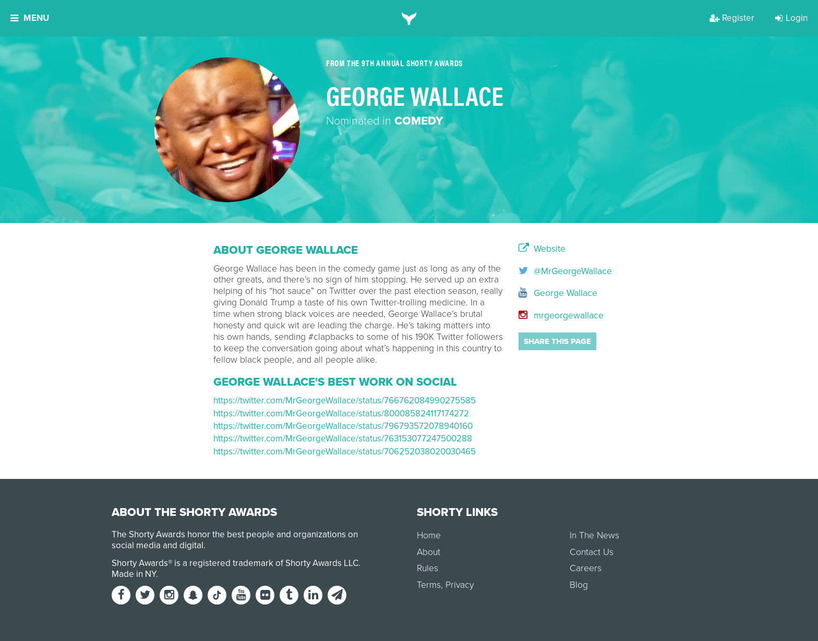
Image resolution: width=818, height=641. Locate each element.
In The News (594, 535)
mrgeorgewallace (561, 315)
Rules (427, 568)
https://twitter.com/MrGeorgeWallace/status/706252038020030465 (344, 451)
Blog (579, 585)
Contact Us (592, 552)
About (428, 552)
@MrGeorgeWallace (562, 271)
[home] (409, 18)
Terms (429, 585)
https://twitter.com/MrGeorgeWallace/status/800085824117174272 (341, 413)
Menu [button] (29, 18)
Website (542, 249)
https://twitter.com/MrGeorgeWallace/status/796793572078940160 (343, 426)
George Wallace (558, 293)
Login (791, 18)
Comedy (418, 121)
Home (429, 535)
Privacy (460, 585)
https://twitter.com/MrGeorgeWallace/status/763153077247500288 (342, 438)
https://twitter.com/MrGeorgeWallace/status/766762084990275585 (344, 400)
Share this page (557, 341)
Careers (586, 568)
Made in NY (134, 574)
